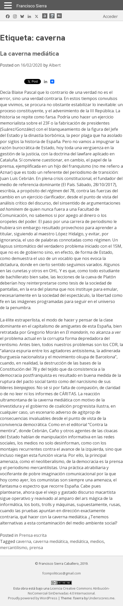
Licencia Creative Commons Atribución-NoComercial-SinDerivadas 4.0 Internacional (69, 590)
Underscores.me (102, 598)
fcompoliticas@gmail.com (61, 573)
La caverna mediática (29, 53)
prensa (36, 547)
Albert (55, 65)
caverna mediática (50, 541)
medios (97, 541)
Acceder (110, 16)
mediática (79, 541)
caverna (23, 541)
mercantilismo (13, 547)
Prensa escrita (33, 535)
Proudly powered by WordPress (33, 598)
